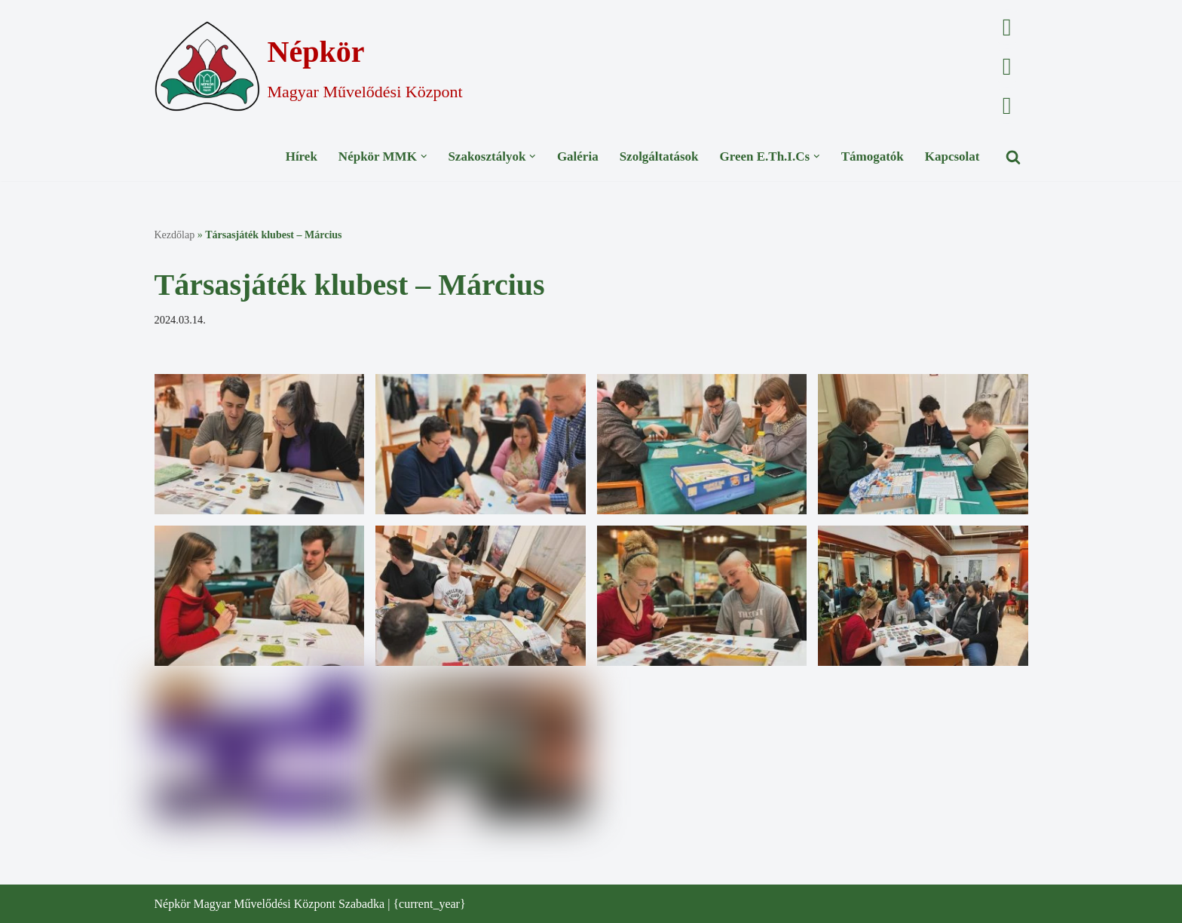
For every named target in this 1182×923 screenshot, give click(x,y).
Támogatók (872, 156)
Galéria (578, 156)
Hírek (301, 156)
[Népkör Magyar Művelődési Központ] (309, 66)
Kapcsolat (952, 156)
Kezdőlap (175, 235)
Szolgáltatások (659, 156)
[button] (424, 156)
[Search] (1013, 156)
